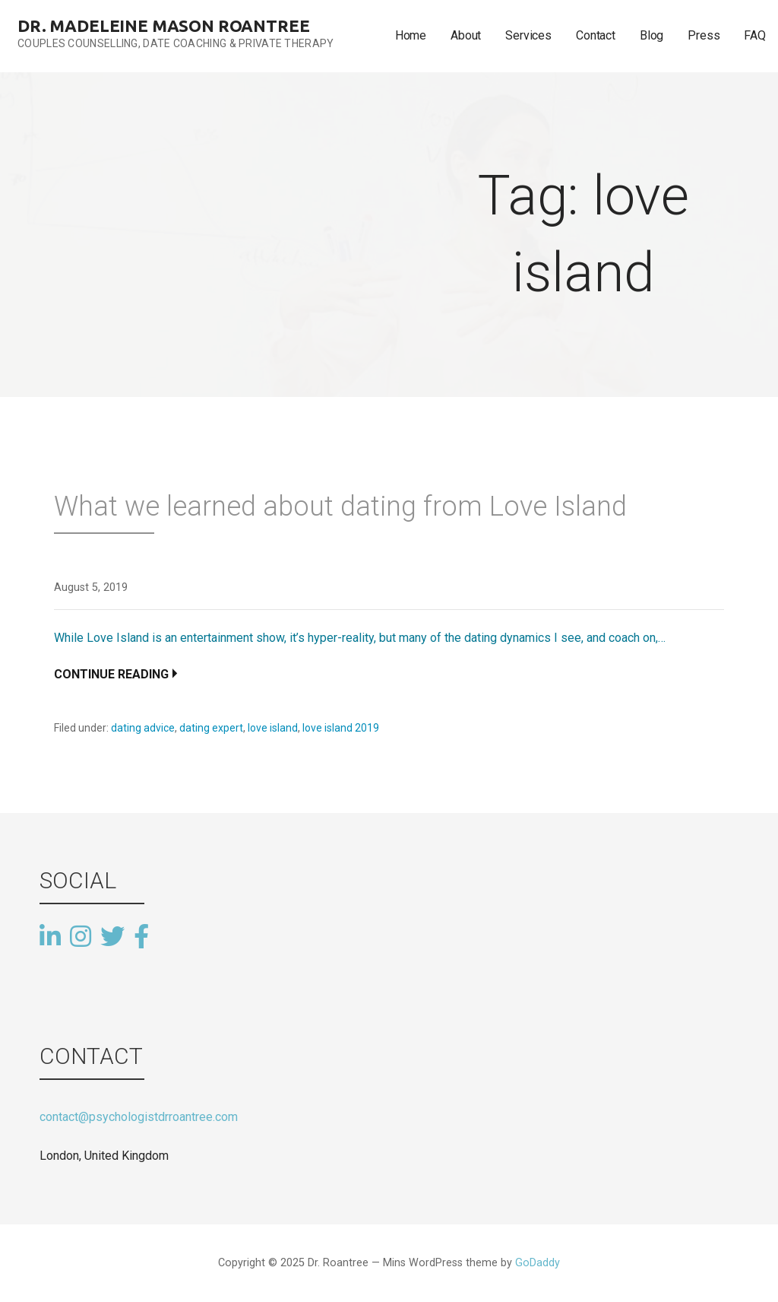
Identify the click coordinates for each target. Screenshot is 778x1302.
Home (410, 35)
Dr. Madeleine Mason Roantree (163, 25)
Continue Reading (111, 674)
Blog (651, 35)
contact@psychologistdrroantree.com (139, 1117)
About (466, 35)
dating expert (211, 728)
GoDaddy (537, 1262)
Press (703, 35)
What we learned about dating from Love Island (340, 506)
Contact (595, 35)
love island (273, 728)
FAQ (755, 35)
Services (528, 35)
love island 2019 (340, 728)
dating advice (143, 728)
